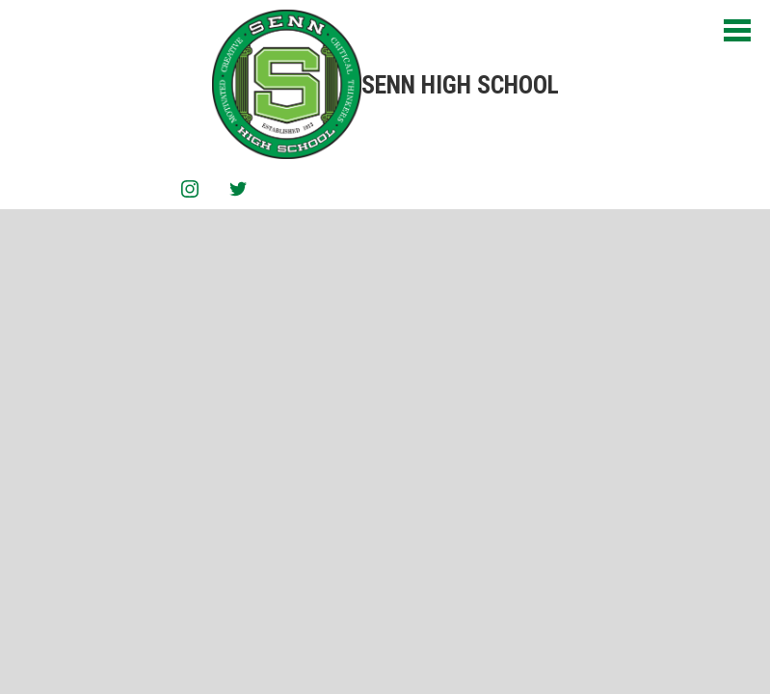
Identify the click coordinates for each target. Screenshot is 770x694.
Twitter (238, 192)
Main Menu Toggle (737, 30)
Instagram (189, 192)
